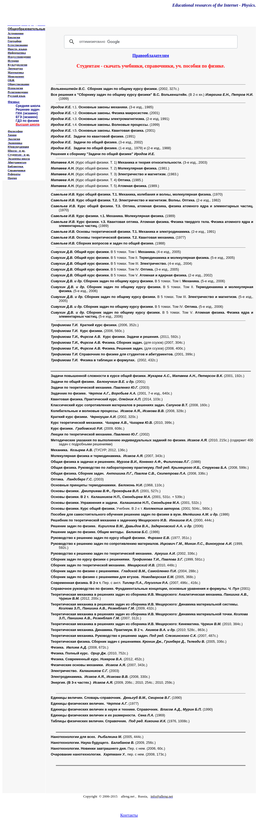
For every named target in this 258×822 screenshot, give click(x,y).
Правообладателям (150, 55)
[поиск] (150, 42)
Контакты (129, 815)
